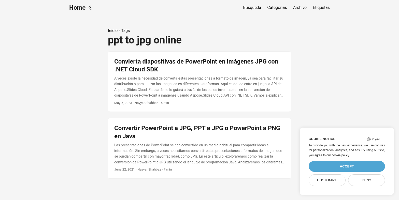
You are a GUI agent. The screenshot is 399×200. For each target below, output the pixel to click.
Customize (327, 180)
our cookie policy (337, 155)
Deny (367, 180)
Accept (347, 166)
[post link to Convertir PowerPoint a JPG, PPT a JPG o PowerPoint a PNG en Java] (199, 148)
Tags (125, 30)
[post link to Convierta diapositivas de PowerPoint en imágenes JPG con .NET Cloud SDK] (199, 82)
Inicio (113, 30)
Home (77, 7)
